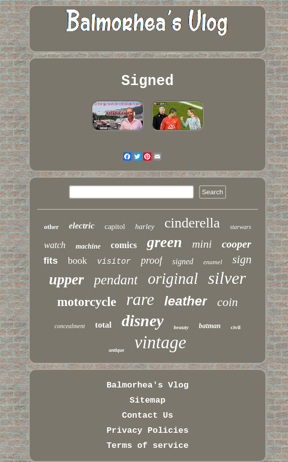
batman (210, 326)
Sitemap (147, 400)
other (51, 226)
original (173, 278)
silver (227, 278)
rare (140, 299)
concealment (69, 326)
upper (66, 279)
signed (183, 261)
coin (227, 302)
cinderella (192, 222)
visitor (114, 261)
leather (185, 301)
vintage (160, 342)
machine (88, 246)
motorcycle (87, 302)
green (164, 242)
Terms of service (147, 445)
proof (151, 260)
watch (54, 245)
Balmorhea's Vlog (147, 385)
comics (124, 245)
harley (144, 226)
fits (50, 260)
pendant (116, 279)
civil (236, 327)
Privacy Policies (147, 430)
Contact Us (147, 415)
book (77, 260)
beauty (181, 327)
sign (241, 259)
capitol (115, 226)
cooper (236, 244)
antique (116, 350)
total (103, 325)
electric (81, 225)
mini (202, 244)
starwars (240, 226)
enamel (213, 262)
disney (143, 321)
